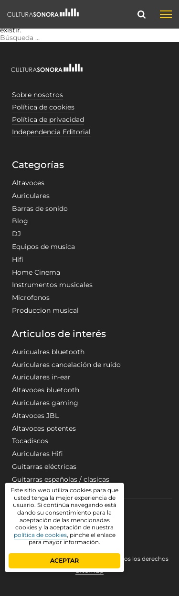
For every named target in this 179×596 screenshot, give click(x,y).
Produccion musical (45, 310)
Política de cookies (43, 107)
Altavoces (28, 183)
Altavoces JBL (35, 415)
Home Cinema (36, 272)
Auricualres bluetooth (48, 352)
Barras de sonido (40, 208)
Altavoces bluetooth (45, 390)
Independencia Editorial (51, 132)
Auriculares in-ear (41, 377)
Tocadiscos (30, 441)
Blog (20, 221)
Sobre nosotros (37, 94)
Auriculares (31, 195)
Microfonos (31, 297)
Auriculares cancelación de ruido (66, 364)
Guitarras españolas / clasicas (60, 479)
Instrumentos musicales (52, 284)
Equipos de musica (43, 246)
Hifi (17, 259)
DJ (16, 233)
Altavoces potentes (44, 428)
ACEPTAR (64, 560)
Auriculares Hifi (37, 453)
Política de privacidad (48, 119)
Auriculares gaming (45, 402)
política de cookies (40, 534)
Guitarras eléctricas (44, 466)
